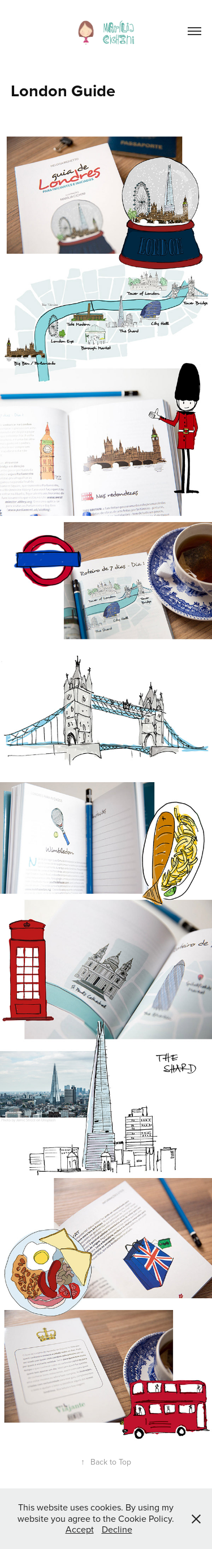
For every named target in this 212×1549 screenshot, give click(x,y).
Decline (117, 1529)
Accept (80, 1529)
